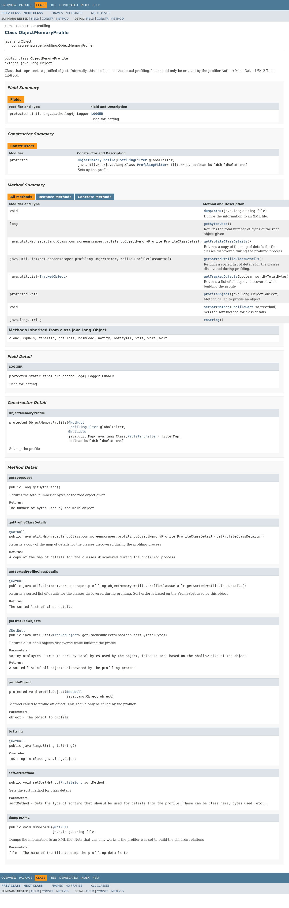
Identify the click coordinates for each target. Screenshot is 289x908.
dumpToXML (213, 211)
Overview (8, 5)
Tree (52, 5)
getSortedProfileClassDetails (231, 259)
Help (96, 5)
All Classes (100, 13)
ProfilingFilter (132, 160)
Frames (57, 13)
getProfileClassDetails (225, 241)
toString (212, 320)
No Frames (74, 13)
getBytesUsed (216, 224)
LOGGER (97, 114)
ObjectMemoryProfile (96, 160)
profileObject (217, 294)
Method (62, 18)
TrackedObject (52, 276)
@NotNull (76, 422)
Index (85, 5)
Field (35, 18)
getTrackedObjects (220, 276)
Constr (47, 18)
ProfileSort (242, 307)
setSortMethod (217, 307)
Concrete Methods (95, 197)
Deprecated (68, 5)
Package (25, 5)
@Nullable (77, 431)
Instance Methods (54, 197)
